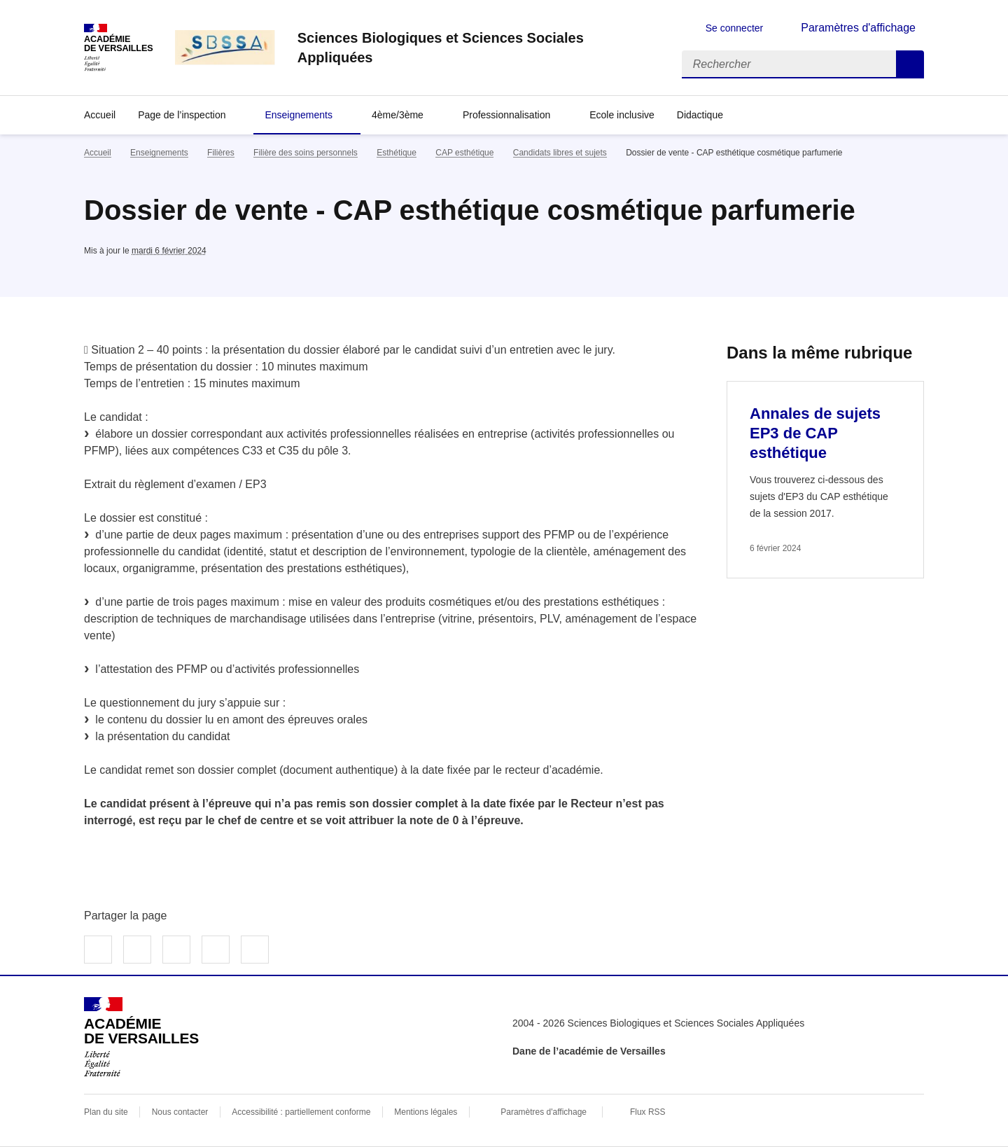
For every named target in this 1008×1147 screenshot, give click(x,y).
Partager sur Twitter (137, 950)
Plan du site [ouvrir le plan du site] (106, 1112)
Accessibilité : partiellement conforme (301, 1112)
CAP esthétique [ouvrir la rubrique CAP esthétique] (464, 153)
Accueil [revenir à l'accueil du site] (99, 114)
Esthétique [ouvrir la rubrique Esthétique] (396, 153)
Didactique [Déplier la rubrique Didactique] (700, 114)
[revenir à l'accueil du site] (478, 47)
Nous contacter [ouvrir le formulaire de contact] (180, 1112)
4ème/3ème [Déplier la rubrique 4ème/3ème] (398, 114)
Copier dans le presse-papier (255, 950)
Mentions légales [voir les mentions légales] (425, 1112)
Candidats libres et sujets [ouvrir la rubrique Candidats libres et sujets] (560, 153)
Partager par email (216, 950)
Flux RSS (648, 1112)
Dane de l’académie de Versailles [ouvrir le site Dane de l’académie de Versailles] (589, 1051)
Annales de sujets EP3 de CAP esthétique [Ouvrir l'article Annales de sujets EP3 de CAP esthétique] (815, 433)
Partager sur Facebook (98, 950)
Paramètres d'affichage (543, 1112)
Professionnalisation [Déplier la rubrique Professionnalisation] (506, 114)
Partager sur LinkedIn (176, 950)
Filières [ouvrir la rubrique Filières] (220, 153)
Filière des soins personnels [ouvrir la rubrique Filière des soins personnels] (305, 153)
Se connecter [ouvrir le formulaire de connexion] (735, 28)
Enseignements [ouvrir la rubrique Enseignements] (159, 153)
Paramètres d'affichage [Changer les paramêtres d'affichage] (858, 28)
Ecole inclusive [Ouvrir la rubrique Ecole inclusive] (621, 114)
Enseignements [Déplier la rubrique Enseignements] (298, 114)
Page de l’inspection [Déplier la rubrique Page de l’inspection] (181, 114)
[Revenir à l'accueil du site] (141, 1037)
